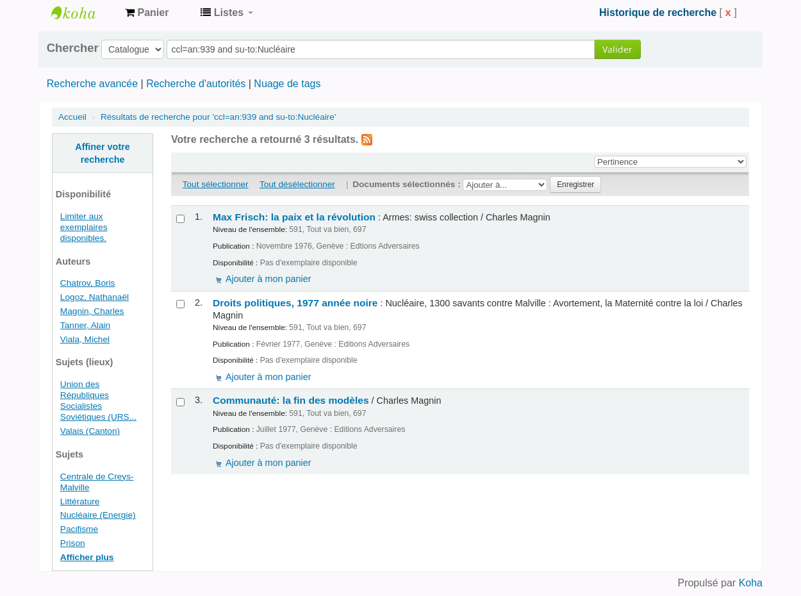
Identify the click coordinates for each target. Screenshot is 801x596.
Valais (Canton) (90, 431)
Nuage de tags (287, 83)
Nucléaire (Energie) (98, 515)
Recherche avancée (92, 83)
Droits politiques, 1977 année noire (295, 302)
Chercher (73, 48)
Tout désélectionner (297, 184)
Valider (617, 49)
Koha (751, 582)
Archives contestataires (83, 13)
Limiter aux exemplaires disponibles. (84, 227)
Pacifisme (79, 529)
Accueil (72, 117)
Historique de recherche (657, 12)
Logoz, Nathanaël (94, 297)
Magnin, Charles (92, 311)
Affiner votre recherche (102, 153)
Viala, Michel (85, 339)
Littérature (80, 501)
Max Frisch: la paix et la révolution (294, 216)
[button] (146, 13)
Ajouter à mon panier (268, 279)
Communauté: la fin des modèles (291, 400)
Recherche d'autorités (195, 83)
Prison (72, 543)
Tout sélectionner (216, 184)
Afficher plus (87, 557)
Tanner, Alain (85, 325)
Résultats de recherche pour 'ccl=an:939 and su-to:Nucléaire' (218, 117)
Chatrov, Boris (87, 283)
